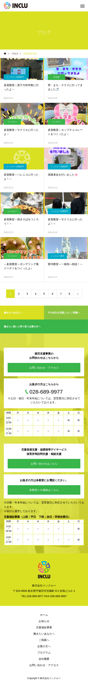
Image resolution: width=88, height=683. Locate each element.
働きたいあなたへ (44, 633)
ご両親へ (44, 639)
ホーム (44, 614)
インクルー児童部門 (15, 77)
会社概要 (44, 658)
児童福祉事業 (44, 627)
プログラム (44, 652)
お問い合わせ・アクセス (44, 367)
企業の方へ (44, 646)
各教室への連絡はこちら (44, 489)
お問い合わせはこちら (44, 463)
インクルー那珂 (57, 256)
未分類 (56, 77)
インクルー (12, 122)
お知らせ (44, 621)
